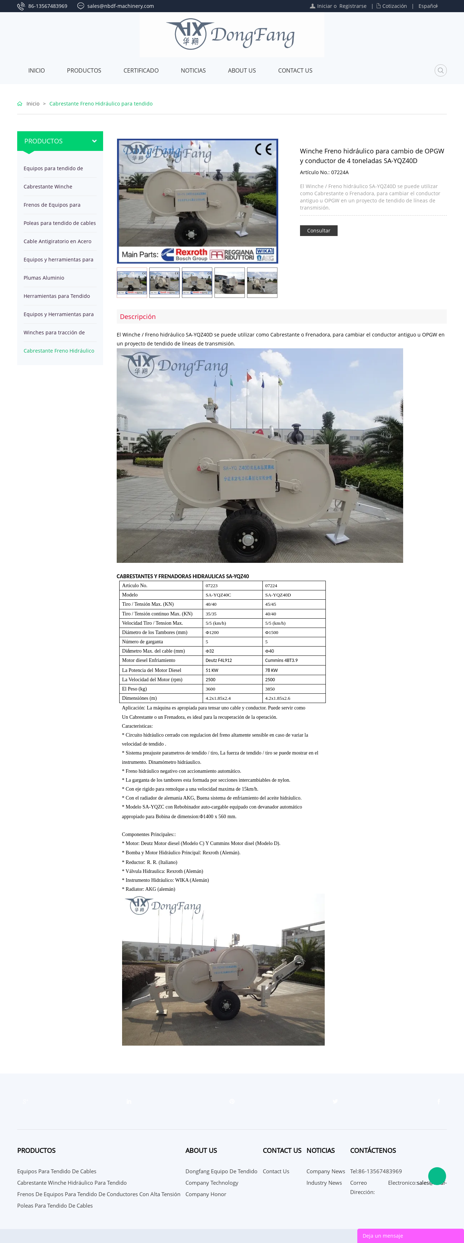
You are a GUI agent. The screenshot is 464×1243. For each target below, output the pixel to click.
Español (428, 6)
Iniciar (324, 6)
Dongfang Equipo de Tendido (221, 1171)
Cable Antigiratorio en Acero (57, 241)
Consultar (318, 230)
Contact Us (295, 70)
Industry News (324, 1182)
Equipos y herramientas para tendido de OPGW (58, 262)
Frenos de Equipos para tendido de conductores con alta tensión (57, 207)
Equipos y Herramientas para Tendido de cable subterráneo (60, 317)
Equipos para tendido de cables (53, 171)
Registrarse (353, 6)
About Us (242, 70)
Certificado (141, 70)
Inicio (36, 70)
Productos (84, 70)
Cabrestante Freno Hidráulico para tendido (101, 103)
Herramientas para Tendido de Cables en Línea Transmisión (57, 299)
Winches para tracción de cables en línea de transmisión (54, 335)
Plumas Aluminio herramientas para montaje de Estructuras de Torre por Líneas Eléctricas (57, 280)
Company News (325, 1171)
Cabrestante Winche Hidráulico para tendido (52, 189)
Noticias (193, 70)
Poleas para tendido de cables (60, 223)
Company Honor (205, 1194)
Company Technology (211, 1182)
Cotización (394, 6)
